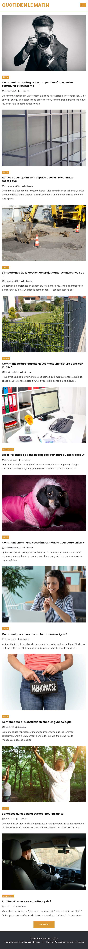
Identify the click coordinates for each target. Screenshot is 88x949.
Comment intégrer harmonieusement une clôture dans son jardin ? (42, 365)
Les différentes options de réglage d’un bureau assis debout (43, 455)
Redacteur (24, 91)
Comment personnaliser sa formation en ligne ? (34, 634)
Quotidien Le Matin (25, 5)
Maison (6, 358)
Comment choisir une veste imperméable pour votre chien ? (43, 542)
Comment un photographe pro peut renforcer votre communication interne (37, 84)
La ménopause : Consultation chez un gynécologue (37, 722)
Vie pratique (8, 449)
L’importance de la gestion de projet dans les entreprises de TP (43, 274)
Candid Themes (75, 941)
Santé (5, 716)
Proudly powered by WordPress (22, 941)
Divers (5, 77)
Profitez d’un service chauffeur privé (26, 901)
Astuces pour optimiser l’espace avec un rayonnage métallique (37, 179)
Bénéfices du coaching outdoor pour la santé (32, 814)
